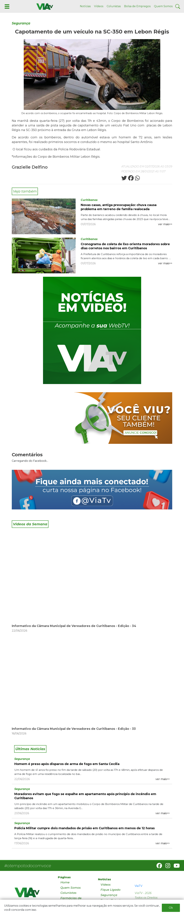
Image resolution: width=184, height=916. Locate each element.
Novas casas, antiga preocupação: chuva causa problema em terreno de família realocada (119, 207)
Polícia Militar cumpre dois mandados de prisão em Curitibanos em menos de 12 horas (84, 828)
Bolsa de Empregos (137, 6)
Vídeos (98, 6)
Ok (171, 907)
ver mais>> (165, 224)
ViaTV (138, 885)
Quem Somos (163, 6)
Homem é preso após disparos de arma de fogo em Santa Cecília (66, 764)
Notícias (85, 6)
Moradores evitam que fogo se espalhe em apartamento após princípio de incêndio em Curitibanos (85, 796)
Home (64, 882)
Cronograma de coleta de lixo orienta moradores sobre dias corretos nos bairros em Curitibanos (125, 246)
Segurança (21, 23)
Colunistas (114, 6)
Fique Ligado (111, 889)
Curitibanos (89, 200)
